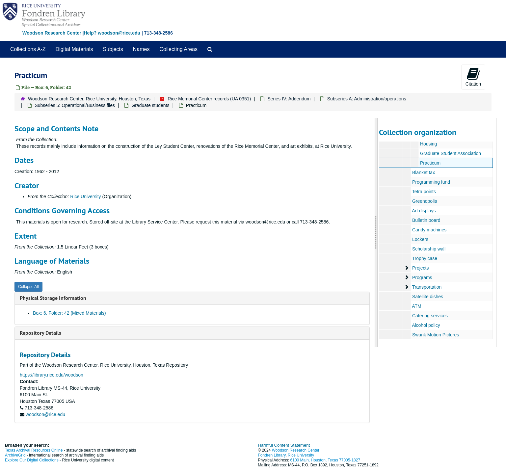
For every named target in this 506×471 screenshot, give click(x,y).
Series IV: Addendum (288, 98)
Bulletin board (426, 220)
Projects (420, 268)
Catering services (430, 315)
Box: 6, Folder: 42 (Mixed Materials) (69, 313)
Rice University (85, 196)
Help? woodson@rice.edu (112, 33)
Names (141, 49)
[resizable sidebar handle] (376, 232)
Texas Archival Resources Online (34, 450)
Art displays (424, 210)
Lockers (420, 239)
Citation (473, 77)
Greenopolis (424, 201)
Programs (422, 277)
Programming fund (431, 182)
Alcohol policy (426, 325)
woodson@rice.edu (45, 414)
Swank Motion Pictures (435, 334)
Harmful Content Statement (284, 445)
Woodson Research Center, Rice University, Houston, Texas (89, 98)
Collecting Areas (178, 49)
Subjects (113, 49)
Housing (428, 143)
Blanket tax (423, 172)
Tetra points (424, 191)
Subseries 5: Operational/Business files (75, 105)
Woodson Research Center (51, 33)
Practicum (430, 163)
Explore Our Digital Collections (32, 460)
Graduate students (150, 105)
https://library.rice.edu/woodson (51, 375)
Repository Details (40, 332)
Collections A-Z (28, 49)
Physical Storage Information (53, 298)
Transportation (427, 287)
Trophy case (425, 258)
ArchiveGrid (15, 455)
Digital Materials (74, 49)
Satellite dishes (427, 296)
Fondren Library (272, 455)
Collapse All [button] (28, 286)
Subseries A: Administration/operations (366, 98)
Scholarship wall (428, 248)
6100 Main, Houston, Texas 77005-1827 (325, 460)
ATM (416, 306)
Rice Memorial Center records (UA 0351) (209, 98)
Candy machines (429, 229)
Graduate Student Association (450, 153)
